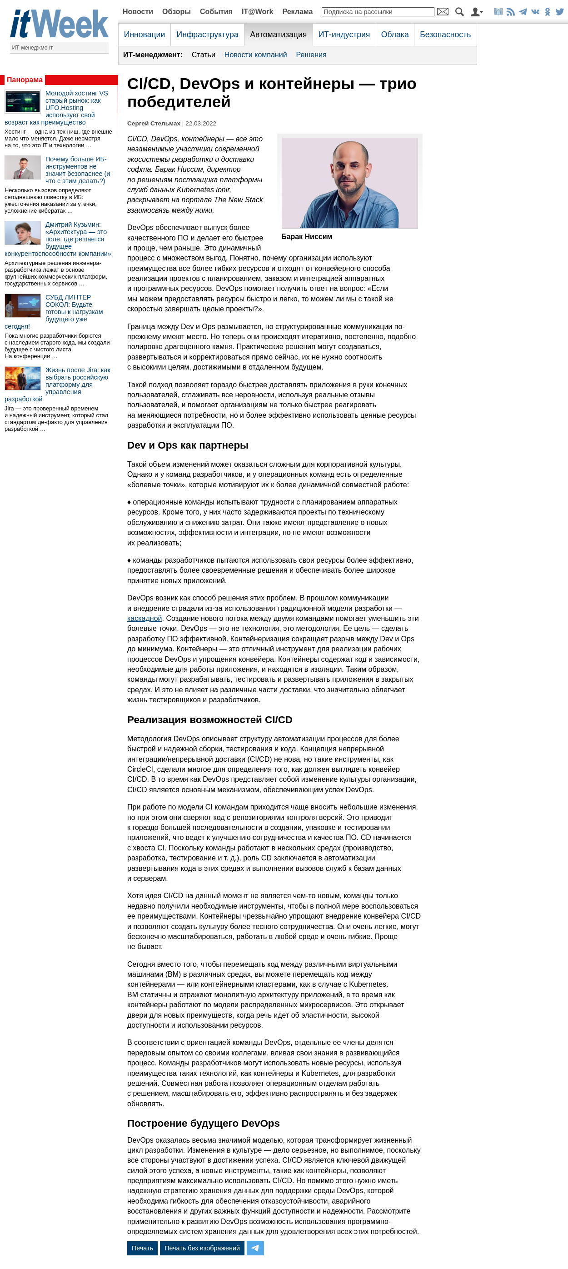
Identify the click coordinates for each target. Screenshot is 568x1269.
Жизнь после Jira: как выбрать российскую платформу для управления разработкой (57, 384)
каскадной (144, 618)
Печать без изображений (202, 1248)
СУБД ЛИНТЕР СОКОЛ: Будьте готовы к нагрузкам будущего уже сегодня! (54, 312)
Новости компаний (255, 55)
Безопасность (445, 34)
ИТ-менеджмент (32, 48)
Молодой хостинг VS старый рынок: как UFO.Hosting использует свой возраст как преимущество (56, 108)
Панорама (25, 80)
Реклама (297, 11)
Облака (395, 34)
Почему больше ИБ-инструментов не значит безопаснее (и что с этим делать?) (77, 170)
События (216, 11)
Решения (311, 55)
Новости (138, 11)
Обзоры (176, 11)
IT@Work (258, 11)
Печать (142, 1248)
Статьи (203, 55)
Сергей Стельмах (153, 123)
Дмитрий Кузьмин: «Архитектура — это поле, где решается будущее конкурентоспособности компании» (58, 239)
